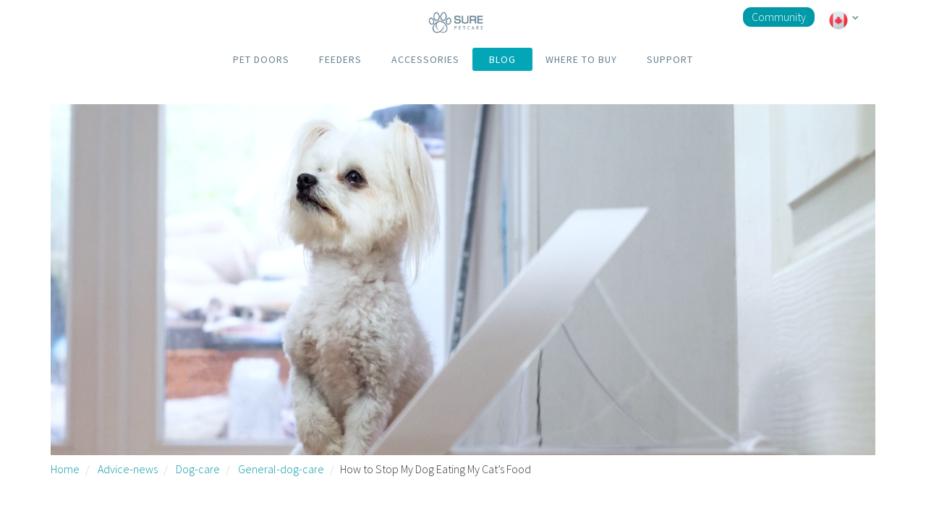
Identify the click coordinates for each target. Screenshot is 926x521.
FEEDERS (340, 59)
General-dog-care (281, 469)
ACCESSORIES (425, 59)
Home (65, 469)
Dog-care (198, 469)
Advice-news (128, 469)
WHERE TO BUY (581, 59)
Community (779, 16)
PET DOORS (261, 59)
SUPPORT (670, 59)
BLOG (502, 59)
